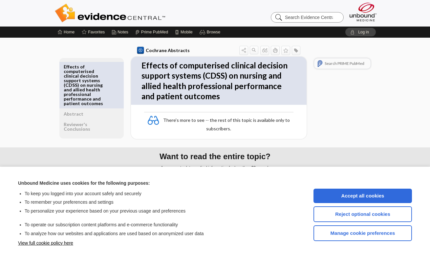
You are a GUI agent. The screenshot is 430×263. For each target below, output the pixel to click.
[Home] (66, 32)
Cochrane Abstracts (162, 50)
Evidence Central (136, 13)
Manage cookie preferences (363, 233)
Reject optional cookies (362, 214)
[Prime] (151, 32)
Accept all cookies (362, 195)
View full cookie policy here (45, 243)
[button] (211, 32)
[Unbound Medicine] (363, 12)
